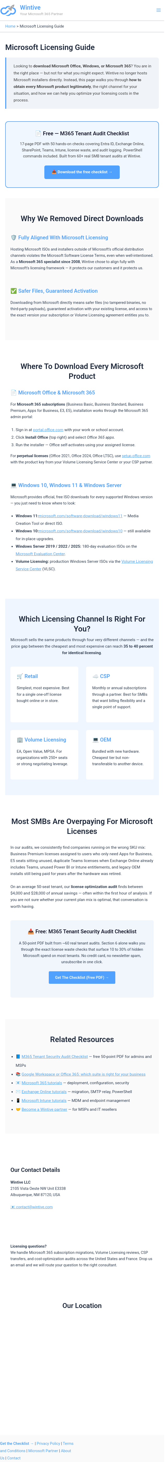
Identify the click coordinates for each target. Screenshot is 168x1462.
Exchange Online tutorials (44, 1091)
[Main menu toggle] (158, 10)
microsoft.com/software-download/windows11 (80, 516)
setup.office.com (136, 456)
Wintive (30, 7)
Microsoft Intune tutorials (44, 1100)
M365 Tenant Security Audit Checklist (55, 1056)
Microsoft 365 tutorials (42, 1083)
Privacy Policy (48, 1443)
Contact (14, 1458)
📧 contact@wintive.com (31, 1207)
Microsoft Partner (43, 1450)
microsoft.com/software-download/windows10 (80, 531)
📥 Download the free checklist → (82, 172)
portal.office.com (48, 429)
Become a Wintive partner (44, 1109)
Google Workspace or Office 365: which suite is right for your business (84, 1074)
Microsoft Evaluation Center (40, 554)
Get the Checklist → (17, 1443)
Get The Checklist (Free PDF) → (82, 977)
